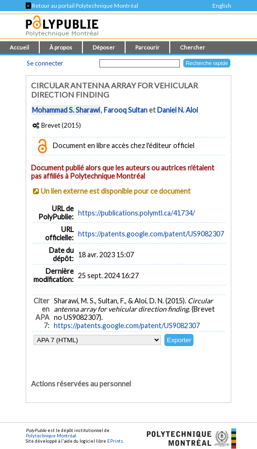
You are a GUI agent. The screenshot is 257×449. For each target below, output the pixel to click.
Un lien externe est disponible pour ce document (116, 191)
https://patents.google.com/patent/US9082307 (151, 234)
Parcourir (147, 47)
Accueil (19, 47)
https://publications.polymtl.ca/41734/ (136, 213)
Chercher (192, 47)
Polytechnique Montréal (51, 435)
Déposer (104, 47)
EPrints (115, 441)
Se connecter (45, 63)
